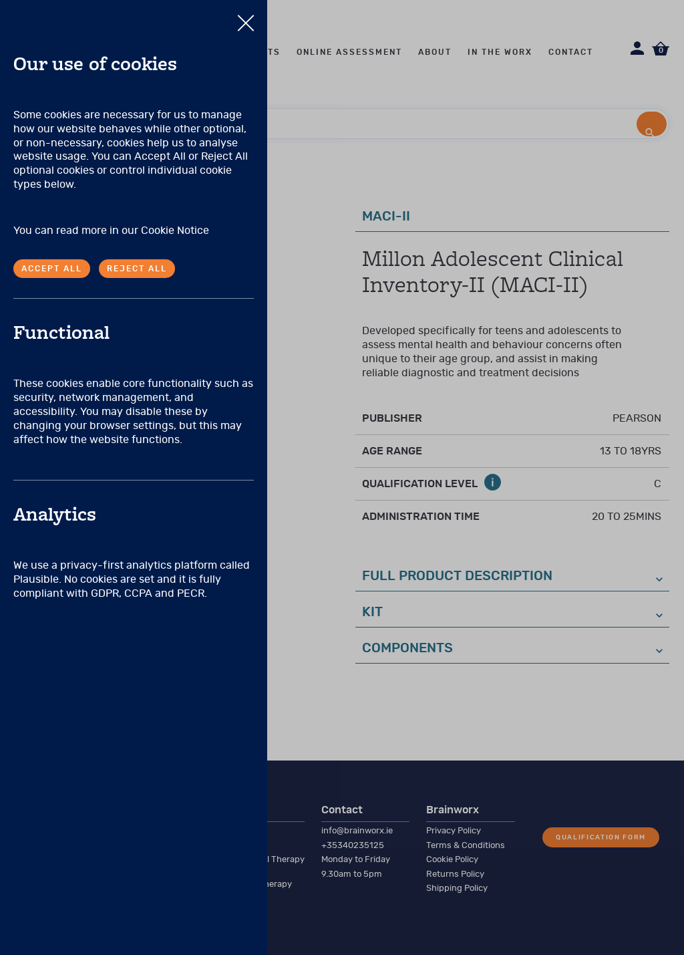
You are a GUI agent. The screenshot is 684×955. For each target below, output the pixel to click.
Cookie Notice (175, 230)
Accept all (51, 269)
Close (245, 16)
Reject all (137, 269)
